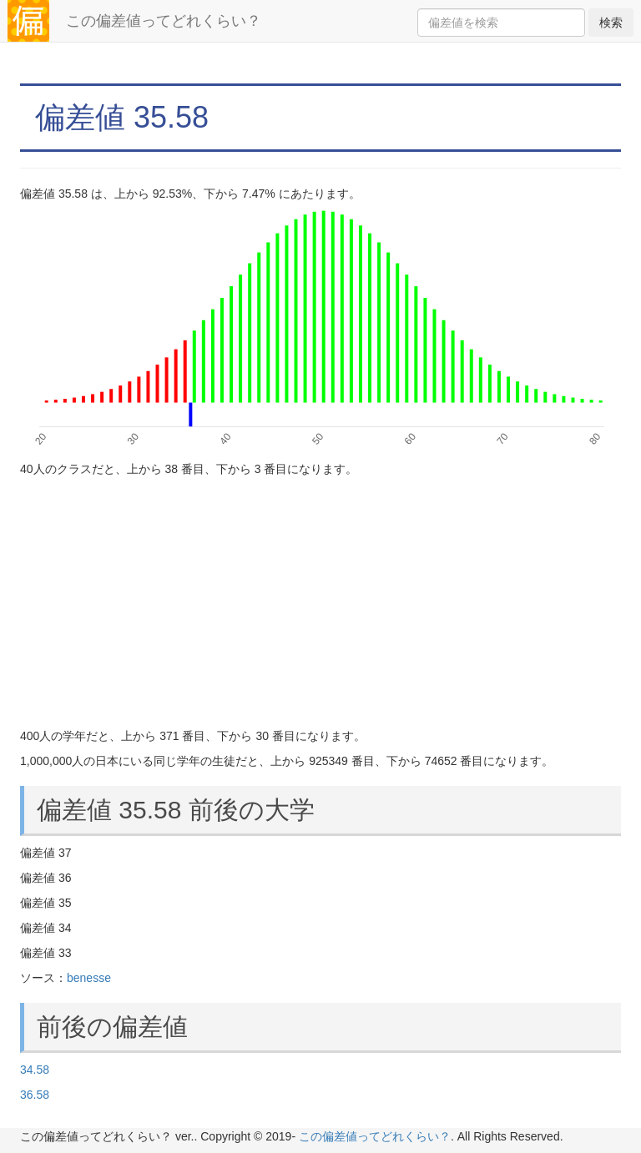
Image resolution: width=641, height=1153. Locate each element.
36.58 (34, 1094)
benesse (89, 977)
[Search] (501, 22)
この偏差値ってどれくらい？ (163, 21)
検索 (611, 22)
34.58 (34, 1069)
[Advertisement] (320, 602)
